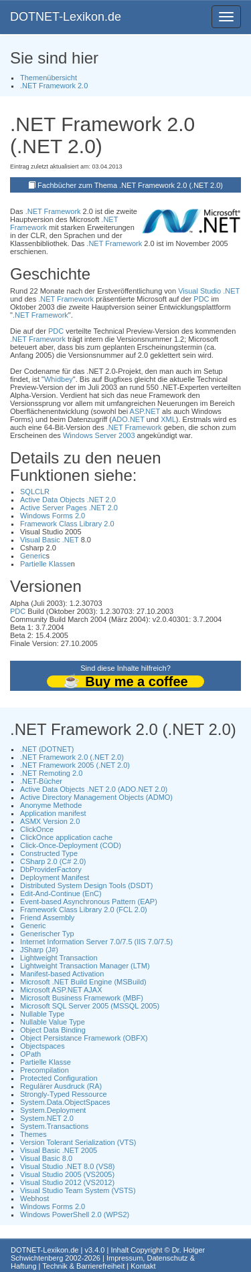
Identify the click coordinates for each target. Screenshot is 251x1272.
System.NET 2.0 (47, 1118)
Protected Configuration (59, 1078)
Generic (33, 556)
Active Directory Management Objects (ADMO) (96, 797)
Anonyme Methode (51, 805)
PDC (201, 299)
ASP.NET (145, 411)
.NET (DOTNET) (47, 749)
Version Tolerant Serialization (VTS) (78, 1142)
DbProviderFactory (51, 869)
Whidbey (58, 379)
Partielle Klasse (45, 564)
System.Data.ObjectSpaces (65, 1102)
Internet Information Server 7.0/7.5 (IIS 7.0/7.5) (96, 942)
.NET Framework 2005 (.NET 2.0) (75, 765)
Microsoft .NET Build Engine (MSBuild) (83, 982)
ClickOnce (37, 829)
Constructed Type (49, 853)
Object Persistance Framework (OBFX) (84, 1038)
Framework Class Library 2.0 (67, 524)
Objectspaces (42, 1046)
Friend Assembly (47, 918)
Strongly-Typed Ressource (63, 1094)
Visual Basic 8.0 (46, 1158)
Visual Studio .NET (209, 291)
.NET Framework (53, 211)
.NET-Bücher (41, 781)
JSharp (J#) (39, 950)
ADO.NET (128, 419)
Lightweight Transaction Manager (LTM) (85, 966)
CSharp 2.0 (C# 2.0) (53, 861)
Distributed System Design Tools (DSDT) (86, 885)
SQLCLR (35, 492)
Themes (33, 1134)
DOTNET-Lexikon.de (65, 16)
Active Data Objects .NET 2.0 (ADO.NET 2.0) (93, 789)
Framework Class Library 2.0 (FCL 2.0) (83, 910)
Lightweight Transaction (59, 958)
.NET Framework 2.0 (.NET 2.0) (72, 757)
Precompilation (44, 1070)
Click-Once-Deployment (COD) (70, 845)
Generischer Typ (47, 934)
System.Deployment (53, 1110)
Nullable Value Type (52, 1022)
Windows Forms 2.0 (52, 516)
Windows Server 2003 (99, 435)
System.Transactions (54, 1126)
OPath (30, 1054)
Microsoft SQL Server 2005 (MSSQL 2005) (89, 1006)
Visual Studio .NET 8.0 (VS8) (67, 1166)
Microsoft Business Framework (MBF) (81, 998)
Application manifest (53, 813)
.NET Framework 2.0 (54, 86)
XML (168, 419)
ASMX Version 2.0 (50, 821)
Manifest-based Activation (62, 974)
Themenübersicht (48, 78)
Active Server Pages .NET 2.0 (69, 508)
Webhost (34, 1198)
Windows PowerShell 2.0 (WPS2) (74, 1214)
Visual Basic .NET (49, 540)
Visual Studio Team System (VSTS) (78, 1190)
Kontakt (143, 1266)
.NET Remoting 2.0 (51, 773)
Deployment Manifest (54, 877)
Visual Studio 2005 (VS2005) (67, 1174)
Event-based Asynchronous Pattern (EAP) (88, 901)
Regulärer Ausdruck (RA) (61, 1086)
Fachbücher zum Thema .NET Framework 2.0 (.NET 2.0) (130, 185)
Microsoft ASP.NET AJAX (61, 990)
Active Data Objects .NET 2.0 (68, 500)
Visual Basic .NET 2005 (58, 1150)
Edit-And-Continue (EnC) (61, 893)
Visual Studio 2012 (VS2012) (67, 1182)
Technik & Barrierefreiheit (83, 1266)
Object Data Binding (53, 1030)
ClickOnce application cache (66, 837)
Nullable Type (42, 1014)
